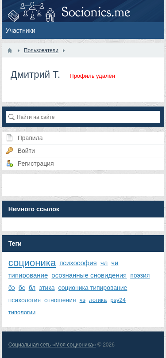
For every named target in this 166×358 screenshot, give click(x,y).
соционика (32, 262)
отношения (60, 300)
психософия (78, 263)
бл (32, 287)
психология (24, 300)
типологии (21, 312)
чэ (82, 300)
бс (22, 287)
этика (46, 287)
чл (104, 263)
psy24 (118, 300)
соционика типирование (92, 287)
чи (114, 263)
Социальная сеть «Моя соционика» (52, 345)
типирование (28, 275)
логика (98, 300)
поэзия (140, 275)
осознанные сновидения (89, 275)
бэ (11, 287)
